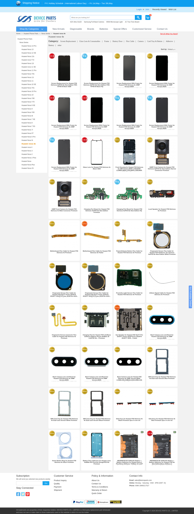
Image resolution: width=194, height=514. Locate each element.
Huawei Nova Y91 (28, 74)
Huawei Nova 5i (27, 140)
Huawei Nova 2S (28, 168)
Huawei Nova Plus (28, 165)
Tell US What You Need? (169, 34)
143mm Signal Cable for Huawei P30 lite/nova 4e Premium (162, 293)
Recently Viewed (159, 9)
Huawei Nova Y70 (28, 102)
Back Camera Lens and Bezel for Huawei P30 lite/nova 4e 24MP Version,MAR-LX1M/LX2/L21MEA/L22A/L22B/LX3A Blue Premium (162, 338)
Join (147, 9)
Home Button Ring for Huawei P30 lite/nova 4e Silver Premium (64, 461)
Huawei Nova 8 (27, 123)
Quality (57, 484)
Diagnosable (76, 29)
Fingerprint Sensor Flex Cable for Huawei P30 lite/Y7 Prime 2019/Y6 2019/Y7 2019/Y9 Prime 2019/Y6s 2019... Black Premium (97, 295)
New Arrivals (59, 29)
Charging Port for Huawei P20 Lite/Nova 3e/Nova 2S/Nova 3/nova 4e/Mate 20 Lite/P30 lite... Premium (97, 336)
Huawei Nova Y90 (28, 98)
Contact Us (162, 29)
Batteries (104, 29)
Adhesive (169, 41)
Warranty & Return (99, 490)
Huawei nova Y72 (28, 60)
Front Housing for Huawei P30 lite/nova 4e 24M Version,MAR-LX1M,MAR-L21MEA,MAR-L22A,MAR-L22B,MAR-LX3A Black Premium (129, 169)
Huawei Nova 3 (27, 151)
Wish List (172, 9)
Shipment (58, 490)
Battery (51, 45)
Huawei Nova (26, 161)
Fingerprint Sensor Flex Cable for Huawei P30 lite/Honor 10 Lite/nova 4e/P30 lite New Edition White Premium (162, 252)
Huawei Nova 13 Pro (29, 46)
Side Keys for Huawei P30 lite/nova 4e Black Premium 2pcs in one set (129, 419)
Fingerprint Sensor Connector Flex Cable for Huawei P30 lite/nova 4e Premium (64, 336)
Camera (141, 41)
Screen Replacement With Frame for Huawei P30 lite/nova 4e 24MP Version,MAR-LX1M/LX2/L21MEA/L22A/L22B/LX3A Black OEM (97, 128)
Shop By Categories (29, 29)
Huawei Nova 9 (27, 109)
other (59, 45)
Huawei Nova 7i (27, 130)
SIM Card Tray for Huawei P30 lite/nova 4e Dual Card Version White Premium (64, 419)
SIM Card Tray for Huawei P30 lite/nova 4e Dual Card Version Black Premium (96, 419)
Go (46, 483)
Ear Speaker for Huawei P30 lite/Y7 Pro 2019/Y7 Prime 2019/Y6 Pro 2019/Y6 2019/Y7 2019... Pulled (129, 336)
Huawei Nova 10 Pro (29, 91)
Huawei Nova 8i (27, 116)
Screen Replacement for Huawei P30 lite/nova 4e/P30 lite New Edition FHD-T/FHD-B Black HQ (97, 85)
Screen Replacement (68, 41)
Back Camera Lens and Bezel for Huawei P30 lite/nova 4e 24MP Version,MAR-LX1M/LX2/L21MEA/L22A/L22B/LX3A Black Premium (64, 380)
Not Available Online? (190, 297)
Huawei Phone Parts (31, 34)
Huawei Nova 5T (28, 133)
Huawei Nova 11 (27, 81)
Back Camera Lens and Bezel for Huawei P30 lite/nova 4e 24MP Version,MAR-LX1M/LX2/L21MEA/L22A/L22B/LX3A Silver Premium (97, 380)
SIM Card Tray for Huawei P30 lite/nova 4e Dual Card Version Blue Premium (162, 377)
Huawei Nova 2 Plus (29, 158)
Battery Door (117, 41)
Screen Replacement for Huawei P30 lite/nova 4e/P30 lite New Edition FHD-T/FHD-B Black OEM (64, 85)
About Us (95, 480)
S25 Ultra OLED (76, 22)
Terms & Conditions (100, 487)
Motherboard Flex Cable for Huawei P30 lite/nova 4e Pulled (97, 251)
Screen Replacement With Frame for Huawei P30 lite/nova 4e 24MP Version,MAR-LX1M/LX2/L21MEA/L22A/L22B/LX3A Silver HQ (162, 128)
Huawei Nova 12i (28, 63)
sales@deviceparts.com (143, 480)
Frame (106, 41)
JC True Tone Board (132, 22)
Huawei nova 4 (27, 147)
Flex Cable (130, 41)
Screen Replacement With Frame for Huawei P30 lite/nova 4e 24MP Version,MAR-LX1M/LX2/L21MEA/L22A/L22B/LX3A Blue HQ (129, 128)
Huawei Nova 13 (27, 49)
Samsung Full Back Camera (94, 22)
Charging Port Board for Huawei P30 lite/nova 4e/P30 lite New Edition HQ (129, 210)
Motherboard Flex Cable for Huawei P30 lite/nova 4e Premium (64, 251)
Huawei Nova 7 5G (28, 126)
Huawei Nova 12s (28, 56)
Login (139, 9)
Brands (90, 29)
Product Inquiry (60, 480)
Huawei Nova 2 (27, 154)
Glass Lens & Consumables (90, 41)
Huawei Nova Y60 (28, 112)
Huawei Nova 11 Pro (29, 70)
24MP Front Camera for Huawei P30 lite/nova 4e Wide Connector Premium (64, 210)
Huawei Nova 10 (27, 95)
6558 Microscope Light (114, 22)
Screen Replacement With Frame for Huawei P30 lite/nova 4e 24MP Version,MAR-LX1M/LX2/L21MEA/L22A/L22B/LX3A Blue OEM (64, 128)
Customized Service (141, 29)
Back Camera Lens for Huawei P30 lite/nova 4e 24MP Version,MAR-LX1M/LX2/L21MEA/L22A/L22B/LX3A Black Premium (129, 379)
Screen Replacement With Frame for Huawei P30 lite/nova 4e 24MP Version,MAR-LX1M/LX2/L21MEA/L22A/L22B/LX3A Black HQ (64, 170)
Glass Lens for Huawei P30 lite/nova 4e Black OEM (96, 168)
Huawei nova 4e (59, 34)
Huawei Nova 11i (28, 77)
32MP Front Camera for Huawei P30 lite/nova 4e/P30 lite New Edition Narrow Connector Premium (162, 168)
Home (18, 34)
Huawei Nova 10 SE (29, 84)
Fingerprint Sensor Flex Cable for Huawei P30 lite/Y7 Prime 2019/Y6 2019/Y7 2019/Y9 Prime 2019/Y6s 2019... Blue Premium (64, 295)
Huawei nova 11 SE (29, 67)
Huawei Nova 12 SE (29, 53)
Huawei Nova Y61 (28, 88)
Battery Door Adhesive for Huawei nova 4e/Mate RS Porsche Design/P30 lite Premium (97, 462)
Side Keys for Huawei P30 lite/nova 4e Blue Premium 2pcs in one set (162, 419)
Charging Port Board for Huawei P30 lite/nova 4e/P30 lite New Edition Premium (97, 210)
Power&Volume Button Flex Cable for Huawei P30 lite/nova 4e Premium (129, 251)
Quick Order (97, 493)
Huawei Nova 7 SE (28, 119)
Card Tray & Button (154, 41)
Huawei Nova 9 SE (28, 105)
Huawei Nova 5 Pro (28, 137)
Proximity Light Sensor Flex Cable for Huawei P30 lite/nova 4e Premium (129, 293)
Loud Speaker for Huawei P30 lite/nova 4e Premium (162, 210)
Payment (57, 487)
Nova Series (45, 34)
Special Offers (120, 29)
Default (170, 49)
